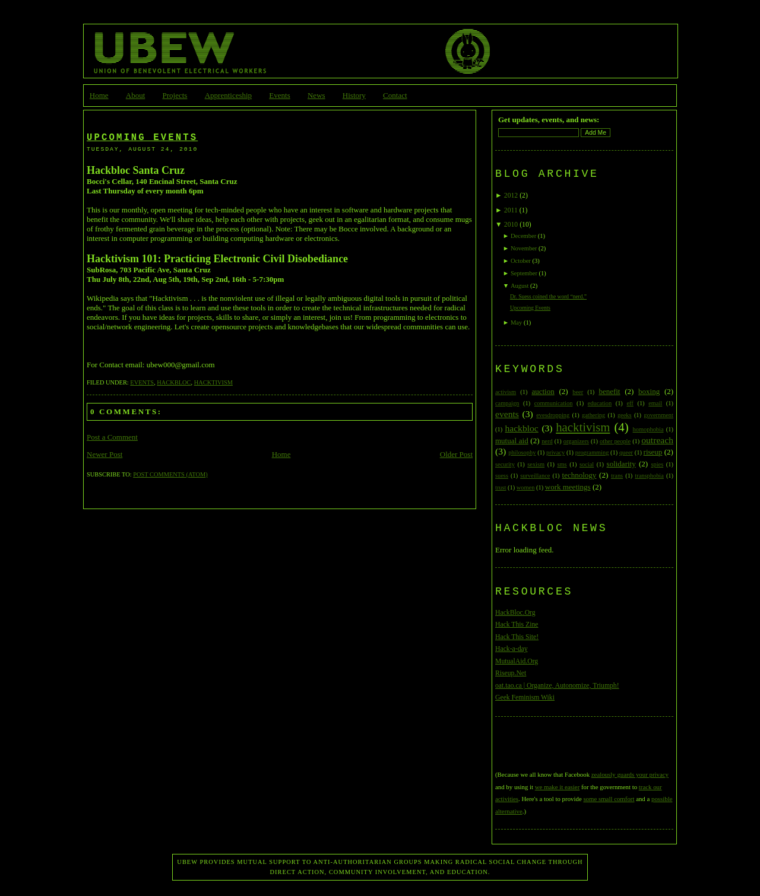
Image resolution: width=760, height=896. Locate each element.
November (524, 248)
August (519, 285)
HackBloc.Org (515, 613)
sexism (535, 464)
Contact (395, 95)
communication (553, 403)
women (526, 487)
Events (279, 95)
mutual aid (511, 440)
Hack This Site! (517, 637)
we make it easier (557, 786)
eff (629, 403)
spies (657, 464)
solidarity (621, 463)
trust (500, 487)
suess (501, 475)
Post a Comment (112, 437)
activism (505, 392)
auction (542, 391)
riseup (653, 451)
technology (579, 475)
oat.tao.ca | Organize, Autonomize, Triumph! (557, 686)
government (658, 415)
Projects (175, 95)
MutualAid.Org (516, 661)
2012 (511, 195)
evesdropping (552, 415)
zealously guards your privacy (630, 774)
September (524, 273)
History (354, 95)
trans (617, 475)
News (316, 95)
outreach (657, 440)
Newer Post (104, 454)
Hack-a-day (511, 649)
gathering (593, 415)
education (600, 403)
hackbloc (174, 382)
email (655, 403)
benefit (609, 391)
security (505, 464)
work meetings (568, 486)
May (516, 322)
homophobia (648, 429)
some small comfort (608, 798)
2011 (511, 210)
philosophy (522, 452)
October (521, 261)
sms (561, 464)
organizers (576, 441)
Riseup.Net (510, 673)
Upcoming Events (142, 137)
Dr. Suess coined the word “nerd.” (548, 297)
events (142, 382)
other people (615, 441)
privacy (555, 452)
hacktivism (213, 382)
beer (577, 392)
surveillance (535, 475)
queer (626, 452)
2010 (511, 224)
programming (592, 452)
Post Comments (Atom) (170, 474)
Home (99, 95)
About (135, 95)
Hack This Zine (517, 624)
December (523, 236)
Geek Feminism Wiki (525, 697)
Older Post (456, 454)
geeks (625, 415)
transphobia (649, 475)
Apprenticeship (228, 95)
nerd (547, 441)
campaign (507, 403)
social (587, 464)
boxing (649, 391)
